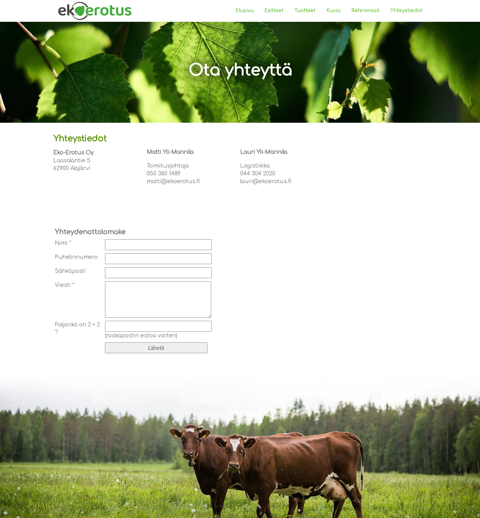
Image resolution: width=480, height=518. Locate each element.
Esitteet (273, 10)
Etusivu (244, 10)
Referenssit (365, 10)
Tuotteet (305, 10)
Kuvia (333, 10)
